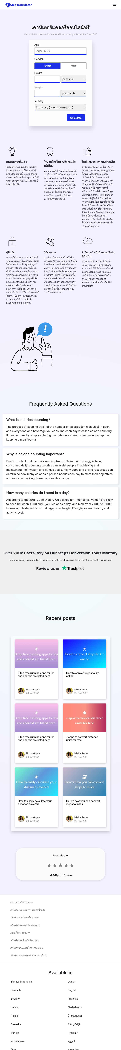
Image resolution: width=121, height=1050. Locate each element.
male (73, 65)
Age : (37, 44)
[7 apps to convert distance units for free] (84, 717)
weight (38, 87)
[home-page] (18, 5)
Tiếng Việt (74, 1024)
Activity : (39, 101)
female (47, 65)
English (72, 990)
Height (38, 72)
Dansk (71, 981)
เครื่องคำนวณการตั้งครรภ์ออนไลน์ (26, 948)
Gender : (39, 59)
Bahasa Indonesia (21, 981)
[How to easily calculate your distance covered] (36, 781)
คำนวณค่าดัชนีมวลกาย (21, 902)
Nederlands (75, 1007)
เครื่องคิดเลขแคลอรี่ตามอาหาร (25, 925)
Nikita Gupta (33, 689)
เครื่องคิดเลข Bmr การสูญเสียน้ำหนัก (28, 910)
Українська (18, 1041)
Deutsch (16, 990)
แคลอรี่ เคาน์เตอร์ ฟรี (20, 932)
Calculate (76, 117)
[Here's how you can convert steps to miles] (84, 781)
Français (73, 998)
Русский (73, 1032)
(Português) (75, 1015)
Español (15, 998)
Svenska (16, 1024)
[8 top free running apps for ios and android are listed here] (36, 653)
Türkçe (15, 1032)
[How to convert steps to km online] (84, 653)
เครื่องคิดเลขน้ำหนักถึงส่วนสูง (24, 940)
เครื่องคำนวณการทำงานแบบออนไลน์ (28, 955)
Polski (14, 1015)
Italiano (15, 1007)
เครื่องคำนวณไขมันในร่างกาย (24, 917)
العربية (71, 1041)
